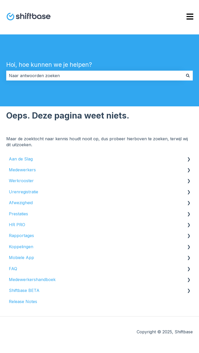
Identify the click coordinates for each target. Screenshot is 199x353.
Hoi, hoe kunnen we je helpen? (49, 64)
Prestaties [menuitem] (18, 213)
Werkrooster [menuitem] (21, 180)
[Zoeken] (188, 75)
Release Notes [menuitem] (23, 301)
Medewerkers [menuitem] (22, 169)
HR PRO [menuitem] (17, 224)
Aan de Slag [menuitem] (21, 158)
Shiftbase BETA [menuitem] (24, 290)
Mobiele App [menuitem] (21, 257)
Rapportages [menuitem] (21, 235)
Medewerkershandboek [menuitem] (32, 279)
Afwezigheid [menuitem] (21, 202)
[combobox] (94, 75)
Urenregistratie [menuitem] (23, 191)
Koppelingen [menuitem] (21, 246)
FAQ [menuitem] (13, 268)
